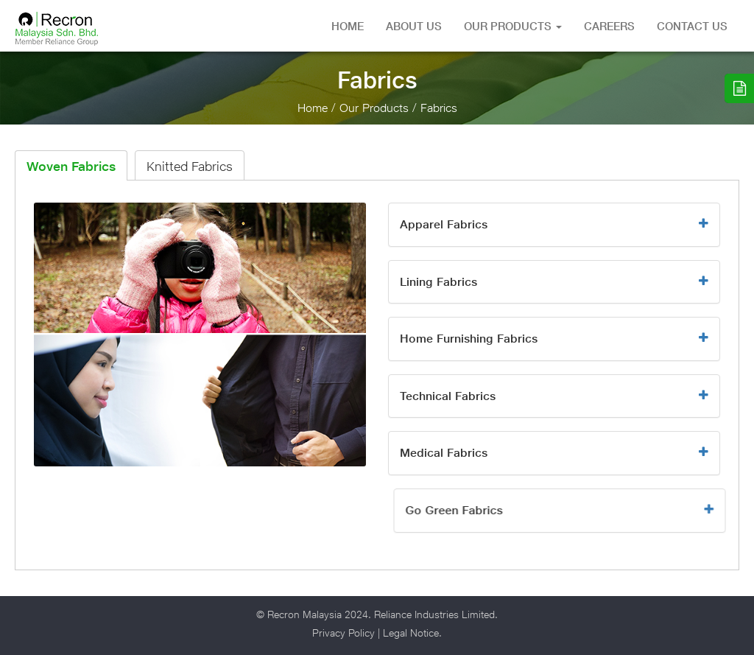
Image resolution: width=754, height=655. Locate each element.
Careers (609, 26)
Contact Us (692, 26)
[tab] (554, 224)
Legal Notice (411, 633)
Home (347, 26)
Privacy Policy (343, 633)
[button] (554, 224)
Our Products (513, 26)
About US (414, 26)
